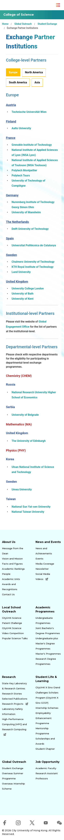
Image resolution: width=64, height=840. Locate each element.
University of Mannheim (26, 212)
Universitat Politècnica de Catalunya (34, 245)
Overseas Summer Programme (12, 776)
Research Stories (12, 693)
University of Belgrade (25, 414)
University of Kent (22, 298)
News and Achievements (43, 551)
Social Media (42, 574)
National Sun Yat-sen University (31, 506)
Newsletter (42, 568)
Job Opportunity (47, 761)
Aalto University (21, 128)
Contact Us (8, 594)
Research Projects (15, 703)
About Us (8, 542)
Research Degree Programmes (45, 661)
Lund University (21, 272)
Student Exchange (47, 23)
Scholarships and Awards (45, 741)
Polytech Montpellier (24, 170)
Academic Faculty (45, 768)
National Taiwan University (28, 511)
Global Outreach (23, 23)
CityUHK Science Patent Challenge (12, 620)
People (6, 574)
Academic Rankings (13, 568)
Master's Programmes (48, 653)
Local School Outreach (11, 609)
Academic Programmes (44, 609)
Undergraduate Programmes (44, 620)
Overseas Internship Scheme (13, 786)
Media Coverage (44, 563)
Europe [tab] (13, 72)
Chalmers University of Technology (33, 261)
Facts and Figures (12, 563)
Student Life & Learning (46, 679)
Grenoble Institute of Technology (32, 144)
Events (39, 558)
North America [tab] (34, 72)
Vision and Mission (12, 558)
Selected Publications (14, 698)
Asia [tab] (37, 82)
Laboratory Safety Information (12, 711)
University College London (28, 288)
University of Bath (22, 293)
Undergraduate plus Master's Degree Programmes (46, 643)
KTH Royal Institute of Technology (32, 266)
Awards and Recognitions (9, 587)
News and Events (48, 542)
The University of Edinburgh (29, 440)
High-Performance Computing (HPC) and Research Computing (14, 727)
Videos (41, 579)
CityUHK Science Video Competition (13, 631)
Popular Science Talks (15, 638)
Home (5, 23)
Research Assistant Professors (46, 776)
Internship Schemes (46, 708)
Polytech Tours (21, 175)
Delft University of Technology (30, 228)
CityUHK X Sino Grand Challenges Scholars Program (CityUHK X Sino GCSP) (47, 695)
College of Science (18, 15)
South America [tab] (18, 82)
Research (9, 677)
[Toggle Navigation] (58, 5)
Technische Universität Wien (29, 112)
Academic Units (11, 579)
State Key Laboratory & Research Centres (14, 686)
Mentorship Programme (42, 731)
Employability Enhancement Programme (43, 718)
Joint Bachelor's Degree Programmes (47, 631)
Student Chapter (45, 748)
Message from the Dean (12, 551)
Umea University (22, 489)
